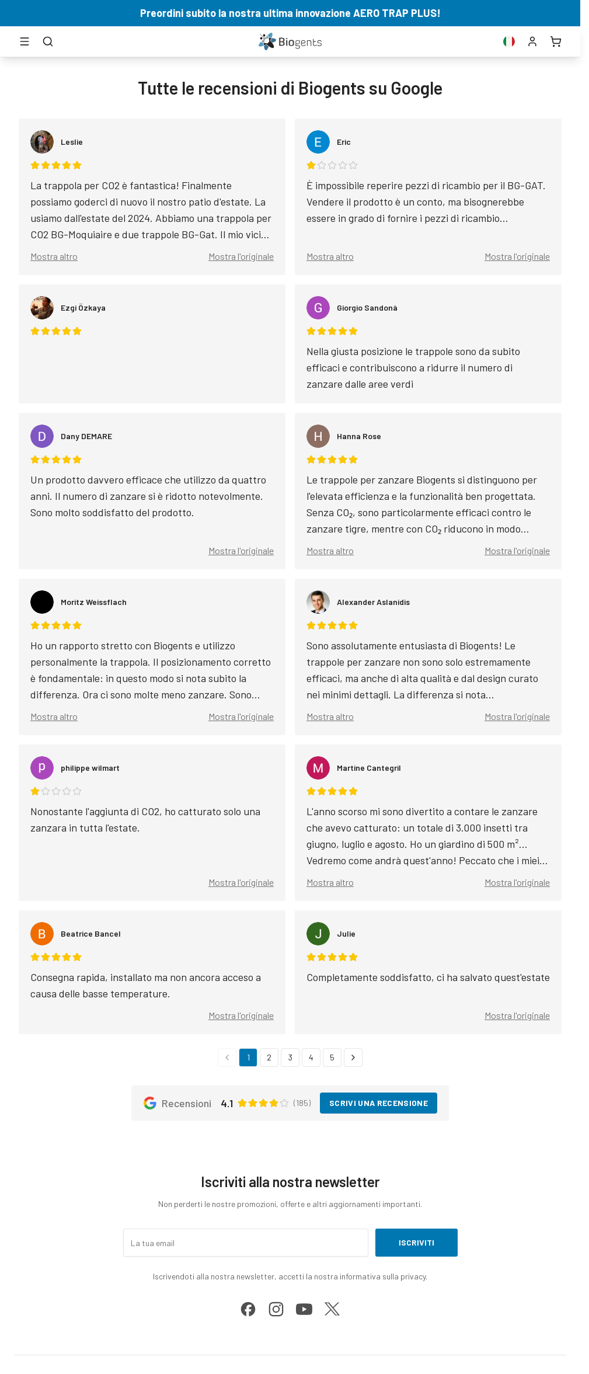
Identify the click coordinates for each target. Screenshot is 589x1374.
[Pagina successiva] (353, 1057)
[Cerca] (47, 41)
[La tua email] (245, 1243)
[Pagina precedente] (227, 1057)
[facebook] (248, 1309)
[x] (332, 1309)
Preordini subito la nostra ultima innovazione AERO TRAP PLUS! (290, 12)
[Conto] (532, 41)
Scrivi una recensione (378, 1103)
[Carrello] (555, 41)
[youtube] (304, 1309)
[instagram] (276, 1309)
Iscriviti (416, 1242)
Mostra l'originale (241, 256)
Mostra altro (54, 256)
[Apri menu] (24, 41)
